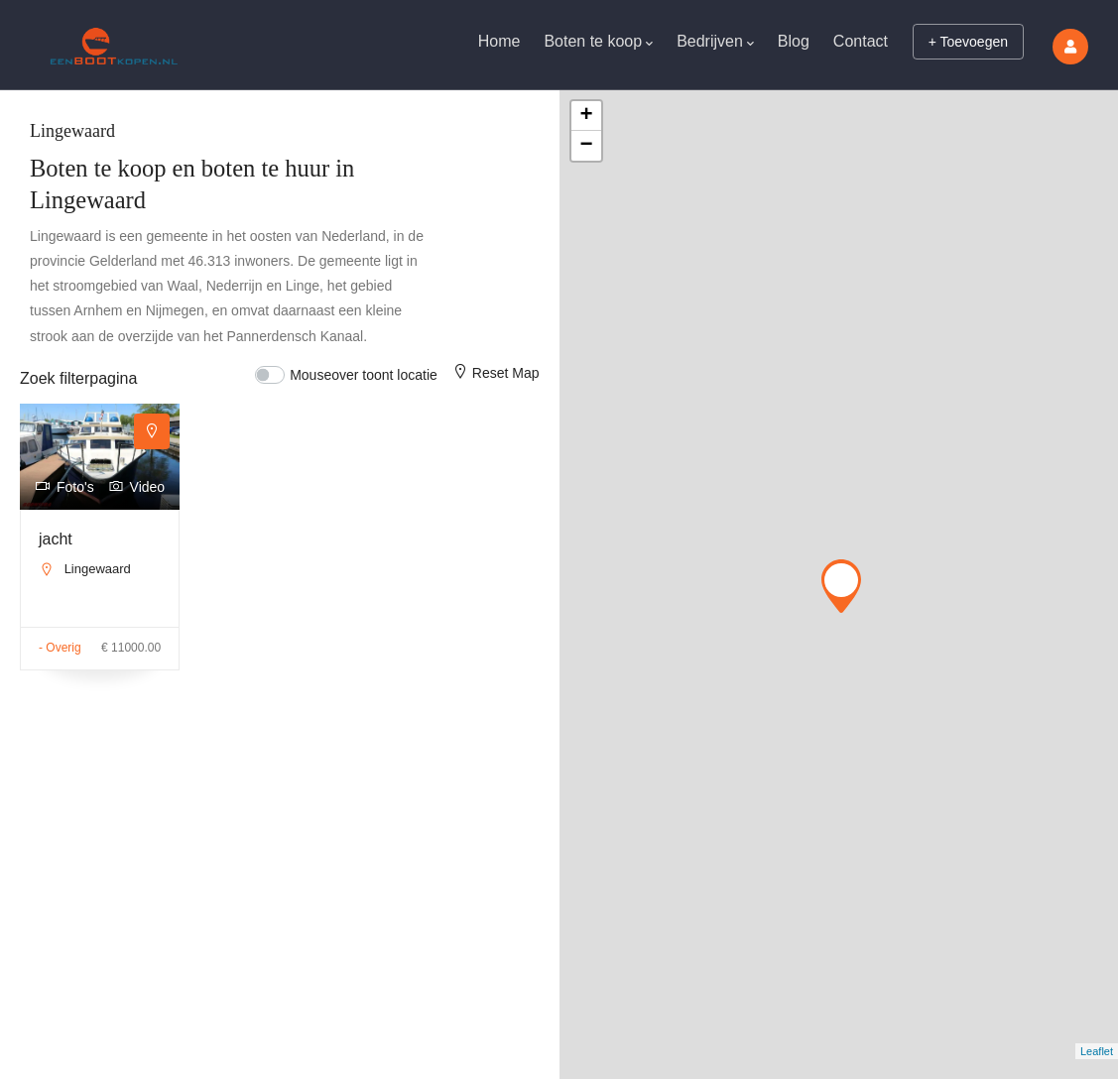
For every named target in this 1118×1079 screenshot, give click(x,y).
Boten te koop (598, 43)
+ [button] (585, 116)
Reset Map (495, 373)
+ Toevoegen (968, 42)
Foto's (64, 487)
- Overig (60, 648)
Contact (860, 41)
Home (499, 41)
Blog (793, 41)
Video (137, 487)
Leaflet (1096, 1051)
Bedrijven (715, 43)
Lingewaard (97, 568)
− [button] (585, 146)
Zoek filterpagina (78, 378)
